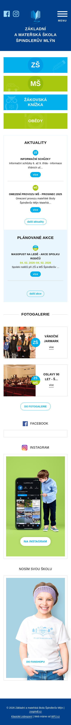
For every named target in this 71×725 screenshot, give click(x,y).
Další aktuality (35, 221)
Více (35, 174)
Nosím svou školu (35, 569)
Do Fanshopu (35, 661)
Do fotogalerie (35, 406)
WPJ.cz (55, 716)
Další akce (35, 293)
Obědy (35, 120)
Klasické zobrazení (21, 716)
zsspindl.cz (35, 711)
